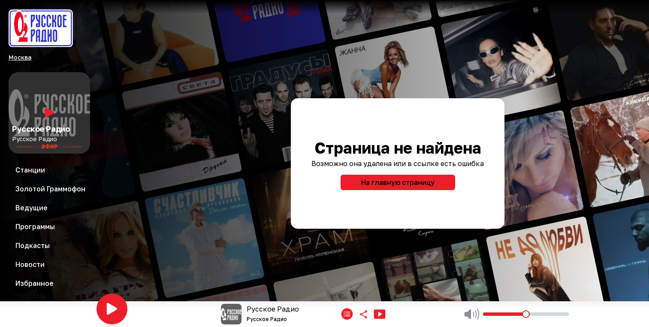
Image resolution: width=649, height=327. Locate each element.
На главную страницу (398, 182)
